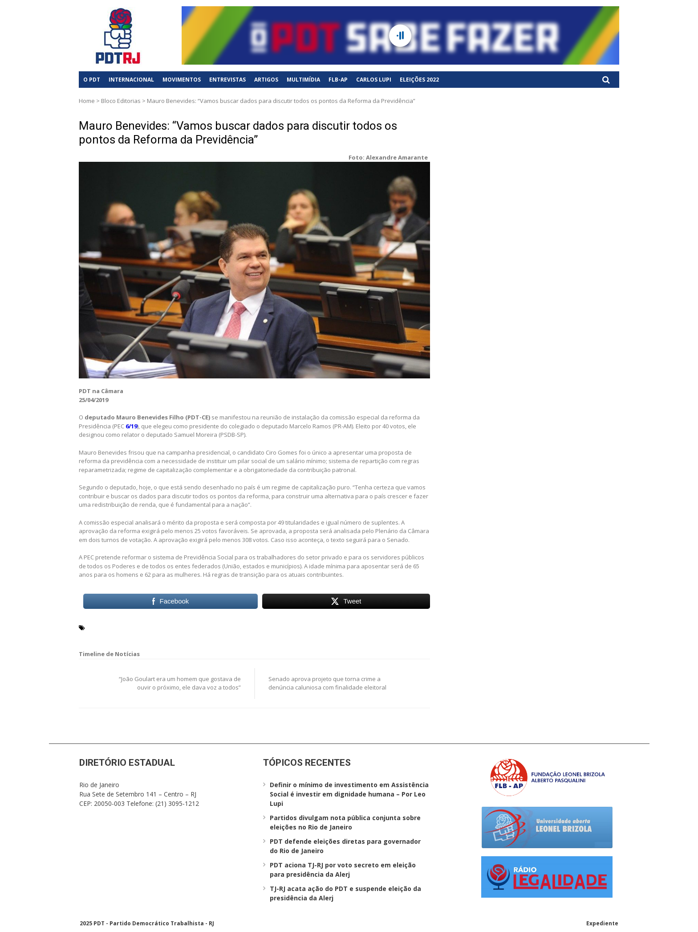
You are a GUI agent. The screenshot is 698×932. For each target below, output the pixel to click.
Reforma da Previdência (177, 627)
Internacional (131, 79)
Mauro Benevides (113, 627)
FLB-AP (338, 79)
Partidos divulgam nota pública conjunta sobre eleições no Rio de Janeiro (345, 822)
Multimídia (303, 79)
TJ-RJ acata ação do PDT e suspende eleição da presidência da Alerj (345, 893)
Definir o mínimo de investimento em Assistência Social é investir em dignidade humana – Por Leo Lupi (349, 794)
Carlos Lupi (373, 79)
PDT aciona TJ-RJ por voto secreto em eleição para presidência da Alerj (343, 870)
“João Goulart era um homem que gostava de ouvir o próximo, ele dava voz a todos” (180, 683)
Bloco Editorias (121, 101)
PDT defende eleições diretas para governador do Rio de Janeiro (345, 846)
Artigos (266, 79)
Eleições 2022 (419, 79)
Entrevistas (227, 79)
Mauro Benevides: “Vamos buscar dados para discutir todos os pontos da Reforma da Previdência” (238, 132)
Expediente (602, 923)
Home (87, 101)
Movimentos (181, 79)
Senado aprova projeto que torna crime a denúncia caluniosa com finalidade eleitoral (327, 683)
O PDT (91, 79)
